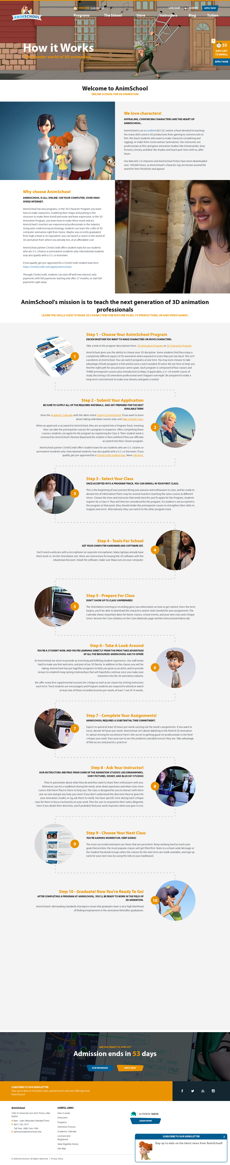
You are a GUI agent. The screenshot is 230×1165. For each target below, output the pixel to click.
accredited (150, 130)
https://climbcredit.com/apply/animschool (47, 267)
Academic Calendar (62, 415)
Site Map (62, 1149)
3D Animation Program (150, 346)
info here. (138, 455)
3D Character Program (179, 346)
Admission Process (66, 1127)
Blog (192, 15)
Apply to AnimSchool (109, 415)
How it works (64, 1113)
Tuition (212, 15)
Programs (62, 1122)
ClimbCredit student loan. (111, 455)
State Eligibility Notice (68, 1144)
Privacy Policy (57, 1159)
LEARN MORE (145, 1121)
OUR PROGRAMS (100, 1068)
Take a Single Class (132, 419)
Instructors (168, 15)
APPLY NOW (210, 8)
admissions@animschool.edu (28, 1132)
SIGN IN (193, 8)
